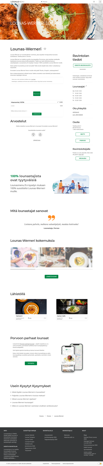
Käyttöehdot (46, 463)
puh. (78, 115)
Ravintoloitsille (83, 69)
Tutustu (31, 363)
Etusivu (41, 416)
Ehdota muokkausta (83, 65)
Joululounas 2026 (30, 446)
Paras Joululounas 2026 (90, 445)
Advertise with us (69, 437)
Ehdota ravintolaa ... (9, 458)
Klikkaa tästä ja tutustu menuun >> (19, 111)
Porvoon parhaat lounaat (27, 344)
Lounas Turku (29, 439)
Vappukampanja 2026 (51, 439)
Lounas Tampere (30, 437)
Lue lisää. (33, 79)
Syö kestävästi (88, 449)
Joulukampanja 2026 (51, 437)
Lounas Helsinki (29, 435)
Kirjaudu (82, 158)
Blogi (85, 435)
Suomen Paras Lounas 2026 (90, 438)
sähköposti (76, 112)
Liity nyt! (81, 154)
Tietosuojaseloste (55, 463)
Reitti (83, 134)
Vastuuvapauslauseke (68, 463)
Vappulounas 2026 (30, 448)
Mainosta (67, 435)
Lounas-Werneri (59, 416)
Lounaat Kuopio (29, 442)
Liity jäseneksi (49, 435)
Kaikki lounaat (88, 447)
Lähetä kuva (36, 140)
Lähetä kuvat (51, 276)
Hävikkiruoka (29, 444)
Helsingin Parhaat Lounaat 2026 (89, 442)
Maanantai (37, 94)
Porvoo (83, 140)
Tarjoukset (28, 450)
